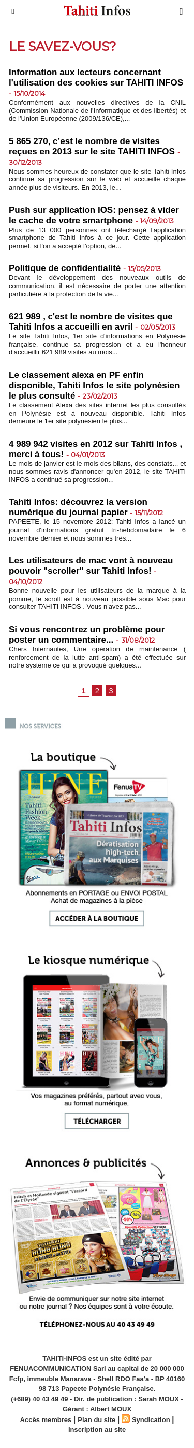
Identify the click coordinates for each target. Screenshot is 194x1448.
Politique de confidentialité (65, 268)
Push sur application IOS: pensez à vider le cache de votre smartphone (94, 215)
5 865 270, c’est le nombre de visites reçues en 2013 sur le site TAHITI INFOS (92, 146)
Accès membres (46, 1420)
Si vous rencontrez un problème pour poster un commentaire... (87, 634)
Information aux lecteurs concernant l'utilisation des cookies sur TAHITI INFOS (96, 77)
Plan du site (96, 1420)
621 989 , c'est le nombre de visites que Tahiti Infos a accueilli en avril (91, 321)
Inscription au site (97, 1429)
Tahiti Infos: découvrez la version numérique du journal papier (78, 507)
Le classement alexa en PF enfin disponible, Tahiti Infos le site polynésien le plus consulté (94, 385)
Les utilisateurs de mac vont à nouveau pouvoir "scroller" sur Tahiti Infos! (91, 566)
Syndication (151, 1420)
